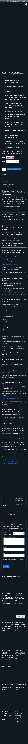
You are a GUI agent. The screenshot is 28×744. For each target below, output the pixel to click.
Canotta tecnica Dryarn (8, 477)
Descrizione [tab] (4, 199)
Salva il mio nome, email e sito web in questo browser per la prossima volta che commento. (13, 578)
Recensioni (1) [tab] (5, 204)
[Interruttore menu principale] (25, 13)
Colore (3, 174)
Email (5, 571)
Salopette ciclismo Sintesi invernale (11, 479)
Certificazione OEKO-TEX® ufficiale (12, 415)
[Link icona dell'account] (22, 4)
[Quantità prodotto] (3, 186)
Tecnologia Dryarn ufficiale (10, 282)
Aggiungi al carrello (13, 186)
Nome (5, 565)
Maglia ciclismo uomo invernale (10, 480)
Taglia (3, 178)
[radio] (7, 175)
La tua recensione (9, 554)
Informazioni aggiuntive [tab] (7, 201)
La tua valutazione (7, 551)
